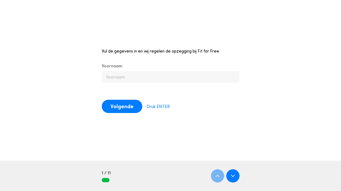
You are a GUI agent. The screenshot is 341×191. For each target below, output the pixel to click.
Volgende (122, 106)
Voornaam (112, 65)
